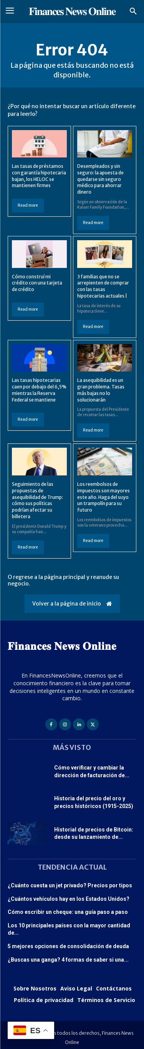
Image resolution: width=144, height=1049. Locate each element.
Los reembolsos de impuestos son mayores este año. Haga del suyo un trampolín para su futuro (103, 497)
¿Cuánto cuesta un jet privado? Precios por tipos (70, 885)
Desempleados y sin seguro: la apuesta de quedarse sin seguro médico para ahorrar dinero (100, 179)
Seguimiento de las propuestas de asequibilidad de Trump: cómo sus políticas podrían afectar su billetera (37, 500)
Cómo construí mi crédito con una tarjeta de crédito (37, 283)
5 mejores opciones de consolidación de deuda (68, 946)
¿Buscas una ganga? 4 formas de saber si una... (68, 960)
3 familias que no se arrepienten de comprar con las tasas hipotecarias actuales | (103, 286)
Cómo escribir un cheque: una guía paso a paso (68, 912)
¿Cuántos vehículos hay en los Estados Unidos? (68, 899)
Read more (28, 205)
